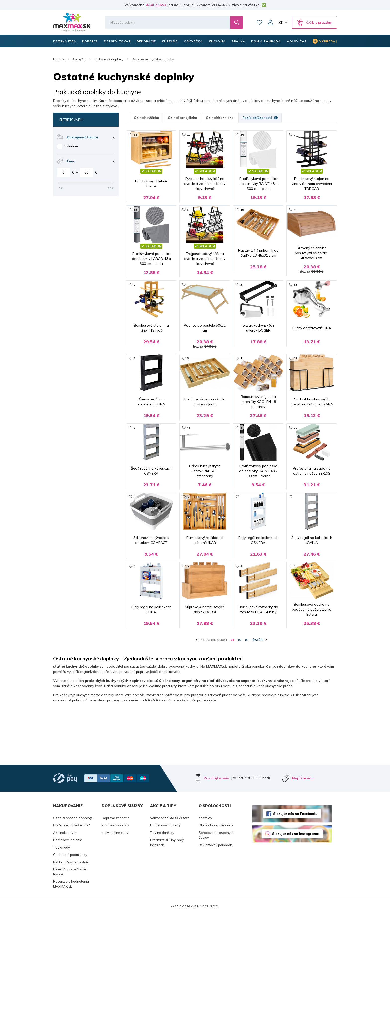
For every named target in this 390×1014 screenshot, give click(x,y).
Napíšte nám (303, 877)
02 (239, 739)
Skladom (71, 146)
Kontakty (205, 917)
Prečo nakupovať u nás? (71, 924)
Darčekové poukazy (165, 924)
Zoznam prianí (259, 22)
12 (295, 391)
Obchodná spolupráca (216, 924)
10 (188, 134)
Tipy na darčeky (162, 932)
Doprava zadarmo (116, 917)
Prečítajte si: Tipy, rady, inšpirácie (167, 941)
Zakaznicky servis (115, 924)
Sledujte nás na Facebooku (295, 913)
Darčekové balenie (67, 939)
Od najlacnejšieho (182, 118)
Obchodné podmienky (70, 954)
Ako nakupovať (65, 932)
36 (242, 134)
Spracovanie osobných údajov (216, 934)
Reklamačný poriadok (215, 944)
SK (280, 22)
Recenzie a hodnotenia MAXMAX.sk (71, 983)
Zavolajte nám (216, 877)
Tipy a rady (61, 946)
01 (232, 739)
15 (242, 220)
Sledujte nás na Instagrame (295, 933)
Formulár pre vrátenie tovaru (69, 970)
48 (188, 477)
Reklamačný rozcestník (71, 961)
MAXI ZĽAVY (155, 5)
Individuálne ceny (115, 932)
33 (135, 220)
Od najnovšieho (146, 118)
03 (246, 739)
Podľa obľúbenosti (260, 118)
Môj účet (270, 22)
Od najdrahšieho (219, 118)
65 (135, 134)
